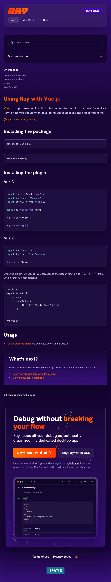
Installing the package (15, 75)
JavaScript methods (19, 343)
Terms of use (40, 556)
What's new (29, 19)
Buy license (92, 10)
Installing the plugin (14, 79)
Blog (45, 19)
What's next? (10, 87)
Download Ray (34, 452)
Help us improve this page (19, 395)
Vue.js (8, 108)
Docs (13, 19)
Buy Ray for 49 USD (76, 453)
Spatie (75, 463)
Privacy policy (62, 556)
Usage (7, 83)
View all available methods (28, 377)
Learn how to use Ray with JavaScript (34, 373)
